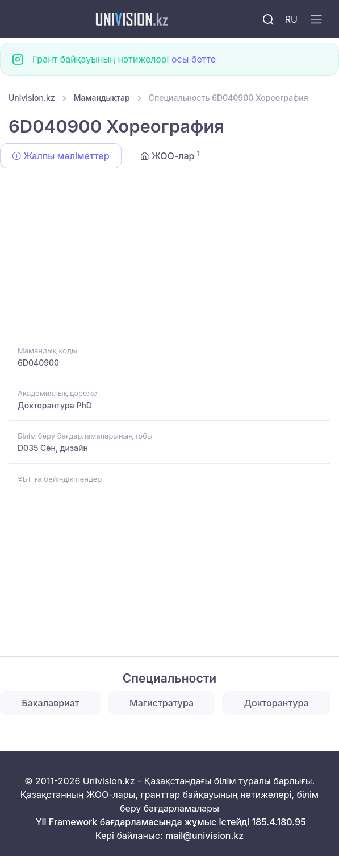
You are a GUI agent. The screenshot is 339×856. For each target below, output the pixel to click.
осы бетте (193, 59)
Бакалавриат (50, 703)
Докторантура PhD (55, 405)
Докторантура (276, 703)
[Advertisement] (169, 258)
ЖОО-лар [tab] (170, 155)
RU (291, 19)
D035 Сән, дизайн (53, 448)
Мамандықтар (102, 97)
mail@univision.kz (204, 835)
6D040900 (38, 362)
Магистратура (161, 703)
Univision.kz (32, 97)
